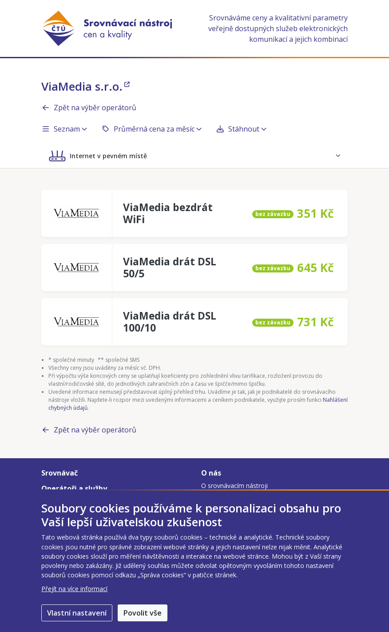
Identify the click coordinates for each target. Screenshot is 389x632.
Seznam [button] (64, 129)
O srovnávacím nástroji (234, 485)
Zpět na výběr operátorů (88, 107)
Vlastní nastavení (77, 613)
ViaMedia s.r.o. (85, 86)
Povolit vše (142, 613)
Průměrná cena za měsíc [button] (151, 129)
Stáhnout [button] (241, 129)
